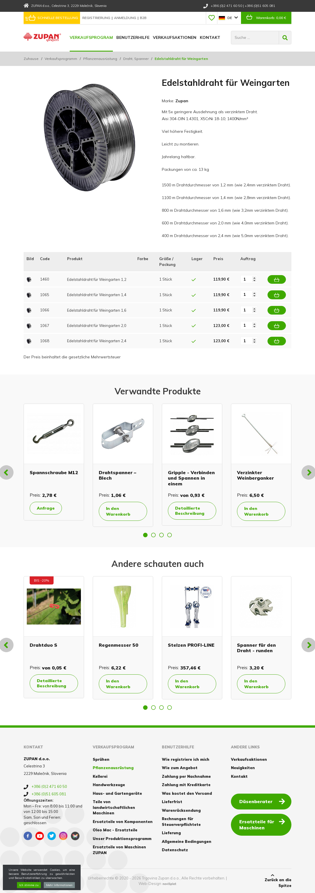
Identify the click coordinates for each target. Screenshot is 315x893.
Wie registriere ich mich (185, 759)
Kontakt (210, 37)
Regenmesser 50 (118, 645)
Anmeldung (125, 18)
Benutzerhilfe (132, 37)
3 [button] (162, 534)
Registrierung (96, 18)
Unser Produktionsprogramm (122, 838)
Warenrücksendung (181, 810)
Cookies (31, 880)
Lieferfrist (172, 801)
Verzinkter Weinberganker (255, 475)
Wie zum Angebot (180, 767)
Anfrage (46, 508)
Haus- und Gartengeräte (117, 793)
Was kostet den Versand (187, 793)
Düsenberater (262, 801)
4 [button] (170, 534)
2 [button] (153, 534)
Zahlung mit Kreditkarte (186, 784)
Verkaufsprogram (91, 37)
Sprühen (101, 759)
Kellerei (100, 776)
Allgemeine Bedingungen (186, 841)
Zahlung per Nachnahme (186, 776)
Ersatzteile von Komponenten (123, 821)
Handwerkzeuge (109, 784)
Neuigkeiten (243, 767)
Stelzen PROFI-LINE (191, 645)
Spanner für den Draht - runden (256, 647)
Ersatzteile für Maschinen (262, 824)
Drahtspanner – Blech (117, 475)
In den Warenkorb (118, 511)
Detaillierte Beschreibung (189, 511)
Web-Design (149, 883)
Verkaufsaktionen (174, 37)
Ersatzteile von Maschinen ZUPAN (119, 850)
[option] (54, 462)
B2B (143, 18)
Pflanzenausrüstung (100, 58)
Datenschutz (175, 849)
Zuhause (31, 58)
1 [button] (145, 534)
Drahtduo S (43, 645)
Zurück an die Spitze (272, 880)
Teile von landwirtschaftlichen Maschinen (114, 807)
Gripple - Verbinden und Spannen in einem (191, 478)
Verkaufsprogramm (61, 58)
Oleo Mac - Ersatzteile (115, 830)
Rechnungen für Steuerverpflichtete (181, 821)
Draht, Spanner (136, 58)
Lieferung (171, 832)
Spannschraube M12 (54, 472)
